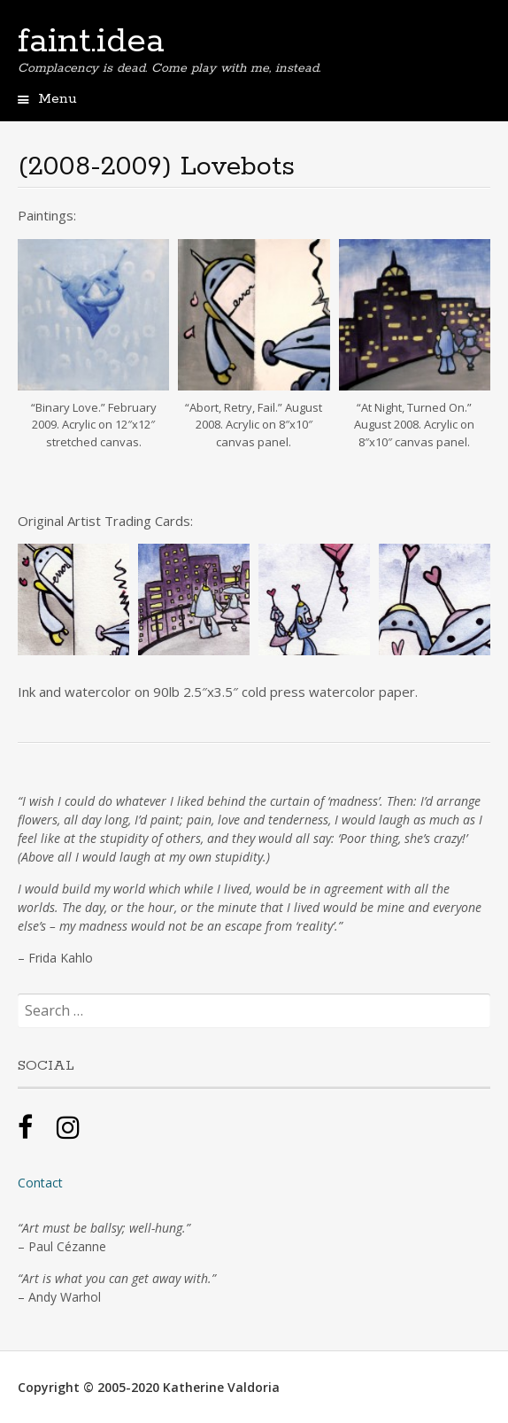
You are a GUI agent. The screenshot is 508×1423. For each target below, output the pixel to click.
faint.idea (91, 41)
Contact (40, 1182)
